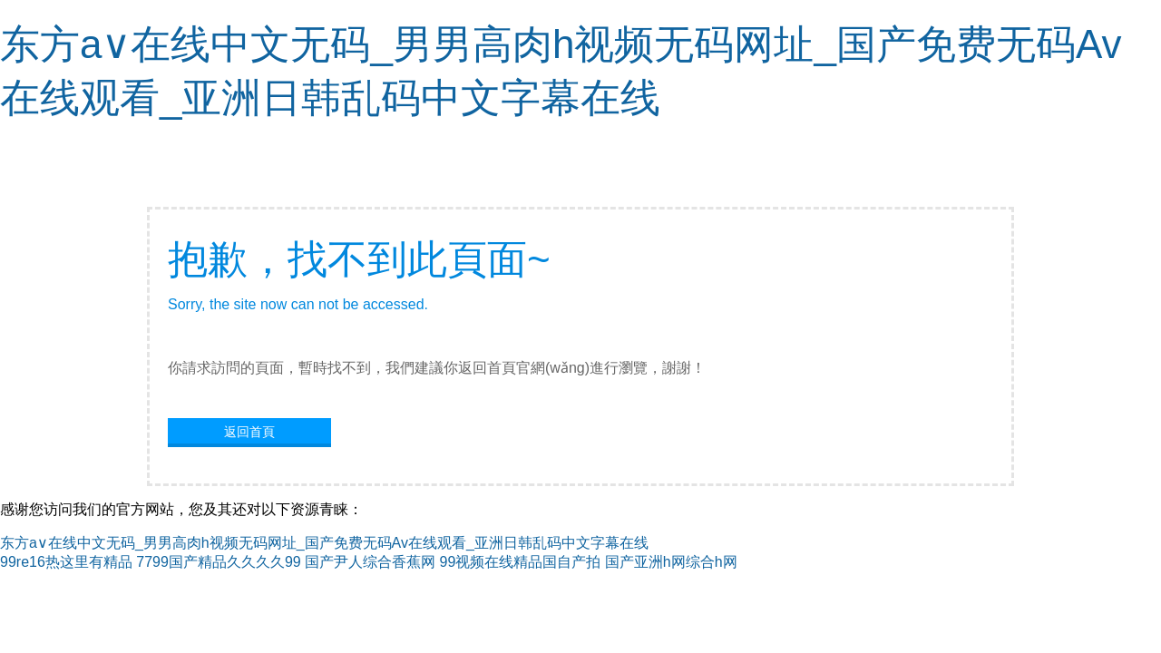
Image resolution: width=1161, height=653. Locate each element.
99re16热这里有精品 (66, 562)
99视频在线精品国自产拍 (520, 562)
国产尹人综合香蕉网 (370, 562)
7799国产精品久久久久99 (218, 562)
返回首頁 (249, 431)
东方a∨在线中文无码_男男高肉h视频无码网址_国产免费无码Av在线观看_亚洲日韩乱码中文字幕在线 (324, 543)
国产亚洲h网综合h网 (671, 562)
